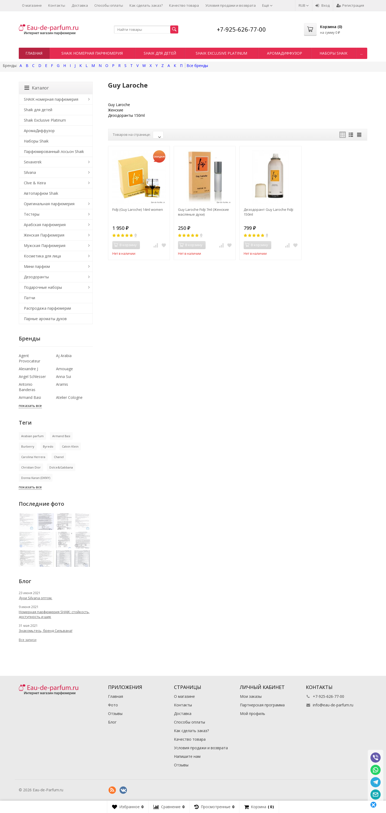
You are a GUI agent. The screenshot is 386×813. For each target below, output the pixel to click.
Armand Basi (30, 397)
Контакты (56, 5)
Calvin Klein (70, 446)
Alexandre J (28, 368)
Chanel (59, 457)
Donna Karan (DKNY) (35, 478)
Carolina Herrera (33, 457)
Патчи (29, 297)
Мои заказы (251, 696)
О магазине (32, 5)
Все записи (27, 640)
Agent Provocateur (29, 358)
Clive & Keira (35, 182)
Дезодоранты (36, 276)
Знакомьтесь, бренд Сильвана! (45, 630)
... (361, 53)
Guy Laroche (119, 104)
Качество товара (184, 5)
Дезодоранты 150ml (126, 115)
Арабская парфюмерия (45, 224)
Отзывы (115, 713)
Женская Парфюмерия (44, 235)
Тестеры (31, 214)
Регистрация (350, 5)
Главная (33, 53)
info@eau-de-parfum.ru (333, 704)
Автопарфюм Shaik (41, 193)
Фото (113, 704)
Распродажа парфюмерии (47, 308)
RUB (304, 5)
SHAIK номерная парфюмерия (92, 53)
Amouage (64, 368)
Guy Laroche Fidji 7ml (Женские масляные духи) (203, 212)
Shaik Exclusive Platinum (221, 53)
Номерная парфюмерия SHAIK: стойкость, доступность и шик (54, 614)
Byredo (48, 446)
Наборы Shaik (333, 53)
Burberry (27, 446)
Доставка (80, 5)
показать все (30, 405)
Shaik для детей (160, 53)
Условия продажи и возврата (230, 5)
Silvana (30, 172)
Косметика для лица (42, 255)
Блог (112, 722)
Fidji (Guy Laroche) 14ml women (137, 209)
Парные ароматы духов (45, 318)
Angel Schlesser (32, 376)
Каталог (36, 88)
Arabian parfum (32, 436)
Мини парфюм (37, 266)
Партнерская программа (262, 704)
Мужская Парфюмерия (44, 245)
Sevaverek (33, 161)
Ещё (267, 5)
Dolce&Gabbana (61, 467)
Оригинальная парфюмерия (49, 203)
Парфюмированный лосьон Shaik (54, 151)
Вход (323, 5)
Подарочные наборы (43, 287)
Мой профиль (252, 713)
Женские (115, 110)
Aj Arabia (64, 355)
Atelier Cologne (69, 397)
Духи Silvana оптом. (35, 597)
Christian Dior (31, 467)
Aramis (62, 384)
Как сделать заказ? (146, 5)
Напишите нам (187, 756)
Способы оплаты (108, 5)
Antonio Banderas (27, 387)
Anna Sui (63, 376)
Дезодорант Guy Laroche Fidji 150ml (268, 212)
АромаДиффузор (284, 53)
